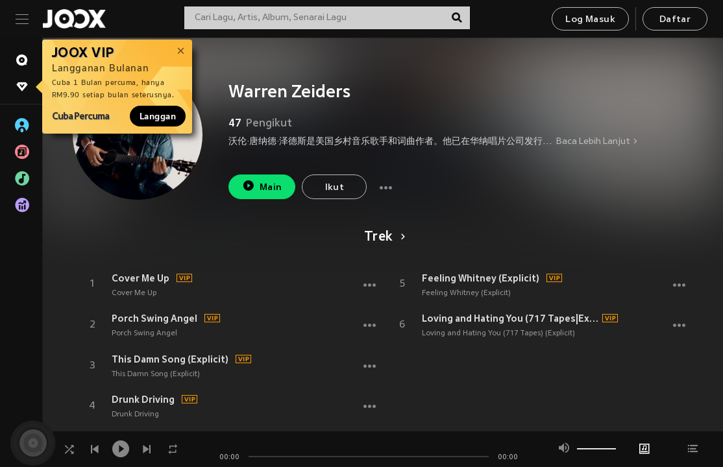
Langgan (158, 116)
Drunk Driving (143, 399)
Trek (382, 237)
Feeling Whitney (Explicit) (480, 278)
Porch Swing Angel (154, 318)
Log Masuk (590, 20)
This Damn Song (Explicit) (170, 359)
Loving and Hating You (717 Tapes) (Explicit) (498, 333)
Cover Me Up (140, 278)
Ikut (335, 188)
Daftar (675, 20)
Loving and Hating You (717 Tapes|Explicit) (510, 318)
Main (262, 186)
